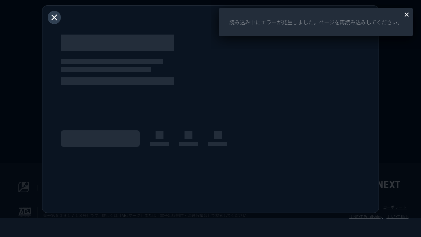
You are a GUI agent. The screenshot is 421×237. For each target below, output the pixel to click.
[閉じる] (54, 17)
